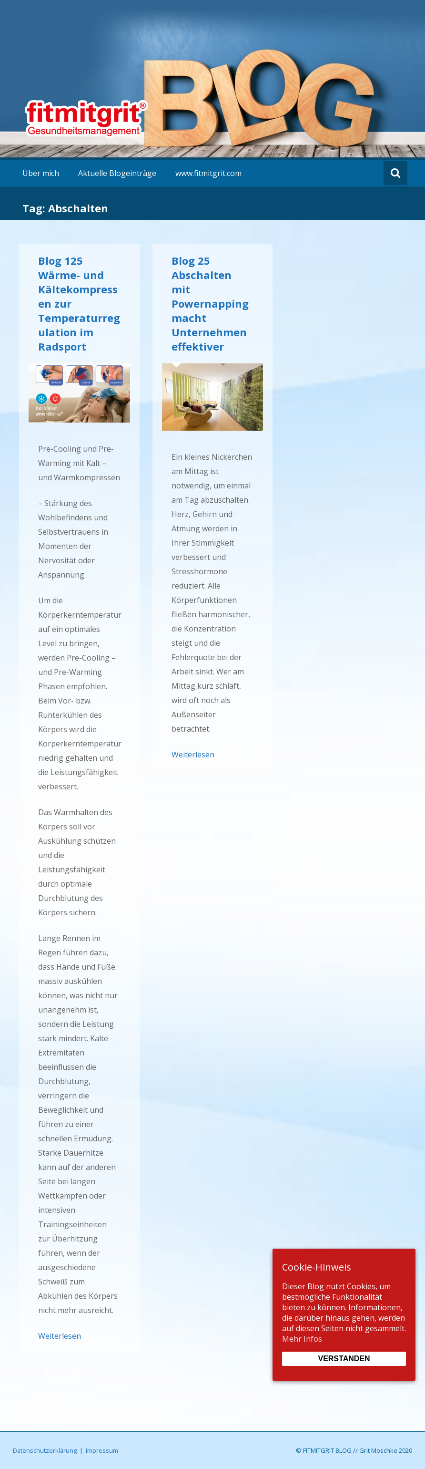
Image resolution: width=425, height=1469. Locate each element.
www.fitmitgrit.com (208, 173)
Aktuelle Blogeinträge (117, 173)
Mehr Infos (302, 1339)
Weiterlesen (59, 1336)
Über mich (40, 173)
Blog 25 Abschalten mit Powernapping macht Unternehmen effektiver (210, 303)
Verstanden (344, 1359)
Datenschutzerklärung (45, 1450)
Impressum (102, 1450)
